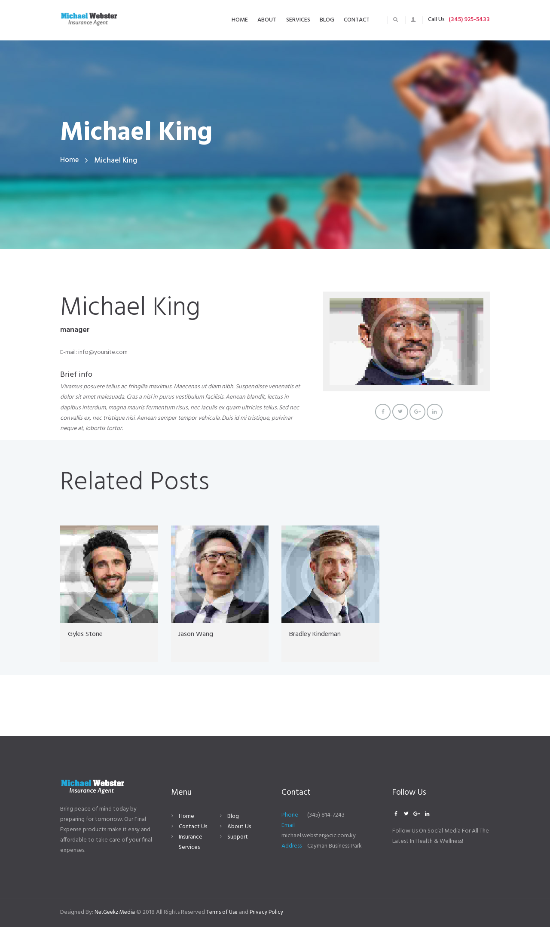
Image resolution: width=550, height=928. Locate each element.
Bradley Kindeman (319, 635)
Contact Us (193, 828)
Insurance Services (190, 843)
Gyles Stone (88, 635)
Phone (289, 816)
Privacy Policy (273, 913)
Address (291, 847)
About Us (239, 828)
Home (70, 160)
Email (288, 827)
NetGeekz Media (117, 913)
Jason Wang (197, 635)
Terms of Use (227, 913)
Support (237, 838)
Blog (233, 818)
